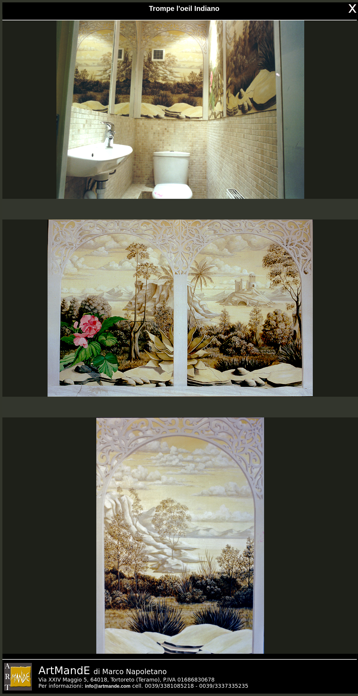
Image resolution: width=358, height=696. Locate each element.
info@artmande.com (107, 686)
